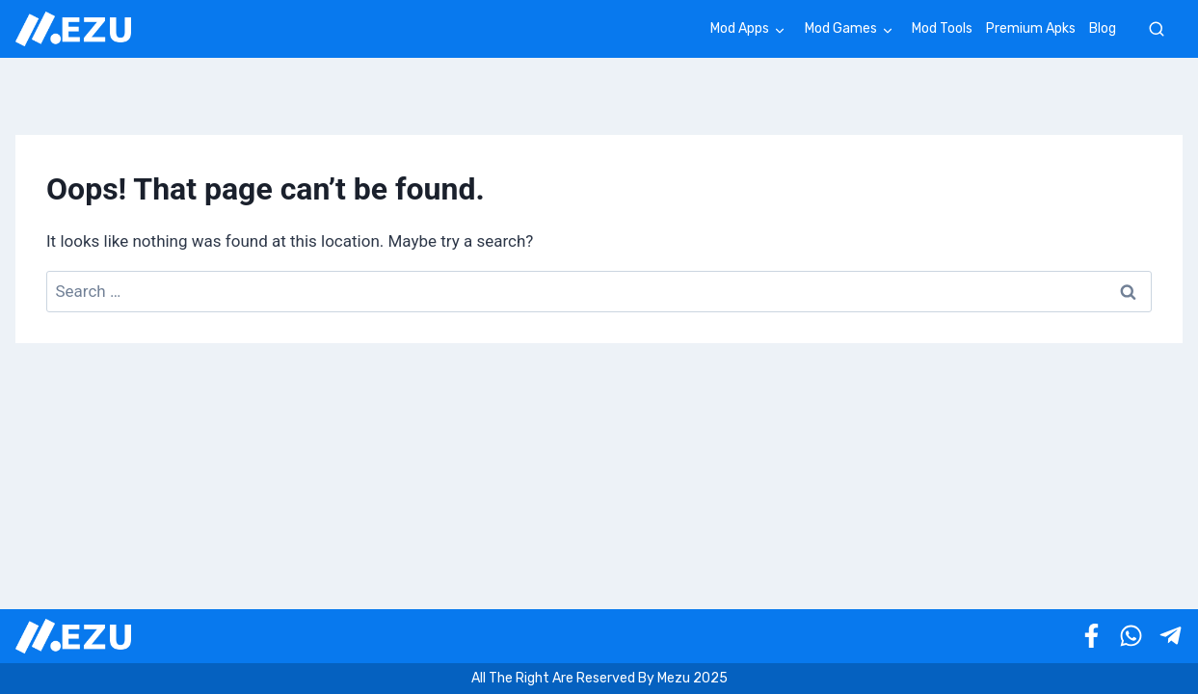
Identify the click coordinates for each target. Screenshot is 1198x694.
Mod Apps (739, 28)
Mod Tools (942, 28)
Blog (1102, 28)
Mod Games (841, 28)
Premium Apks (1031, 28)
